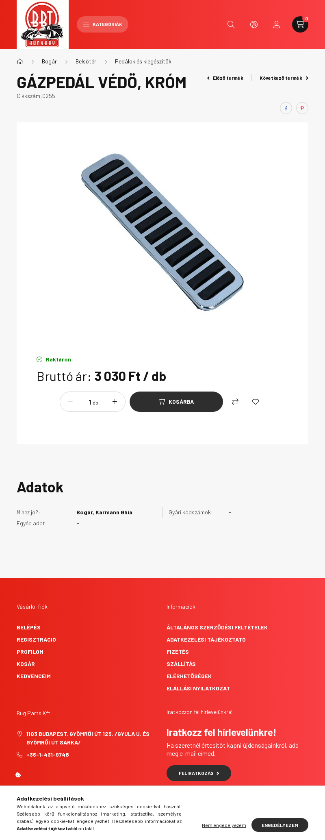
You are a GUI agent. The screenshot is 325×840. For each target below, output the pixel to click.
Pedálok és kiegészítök (143, 61)
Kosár (26, 663)
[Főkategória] (20, 61)
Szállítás (181, 663)
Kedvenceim (34, 675)
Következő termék (284, 78)
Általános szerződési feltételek (217, 627)
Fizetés (178, 651)
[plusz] (115, 402)
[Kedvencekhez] (255, 402)
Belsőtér (86, 61)
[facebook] (286, 108)
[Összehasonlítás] (235, 402)
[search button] (231, 24)
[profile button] (277, 24)
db (95, 402)
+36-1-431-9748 (47, 754)
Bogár (49, 61)
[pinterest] (302, 108)
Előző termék (225, 78)
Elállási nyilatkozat (198, 688)
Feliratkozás (199, 773)
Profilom (30, 651)
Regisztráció (36, 639)
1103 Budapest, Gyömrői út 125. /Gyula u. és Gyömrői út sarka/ (88, 738)
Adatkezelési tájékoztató (206, 639)
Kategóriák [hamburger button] (102, 24)
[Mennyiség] (83, 401)
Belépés (29, 627)
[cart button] (300, 24)
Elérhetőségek (189, 675)
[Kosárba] (176, 402)
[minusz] (70, 402)
